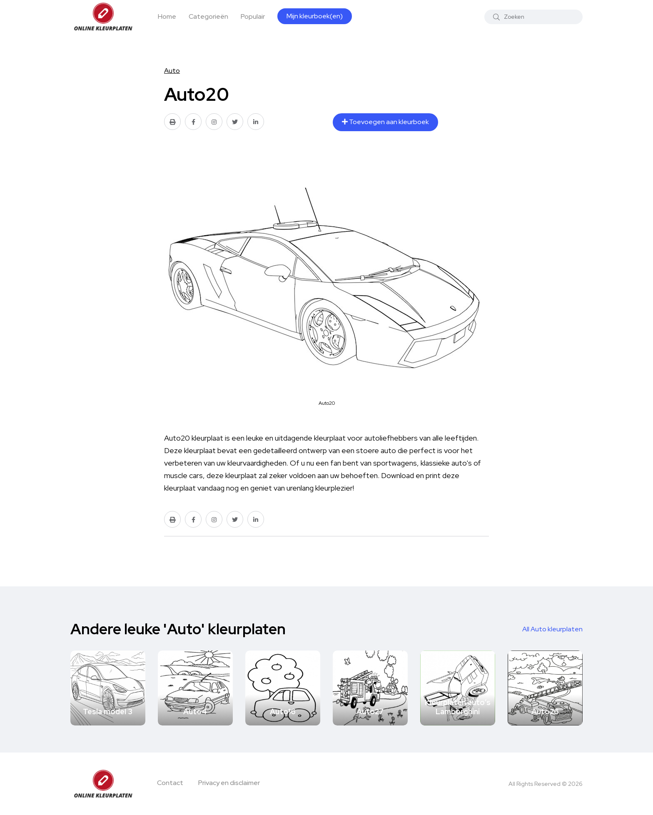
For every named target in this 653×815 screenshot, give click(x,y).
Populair (253, 16)
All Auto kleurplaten (552, 629)
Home (167, 16)
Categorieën (208, 16)
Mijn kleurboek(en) (315, 16)
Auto (172, 70)
